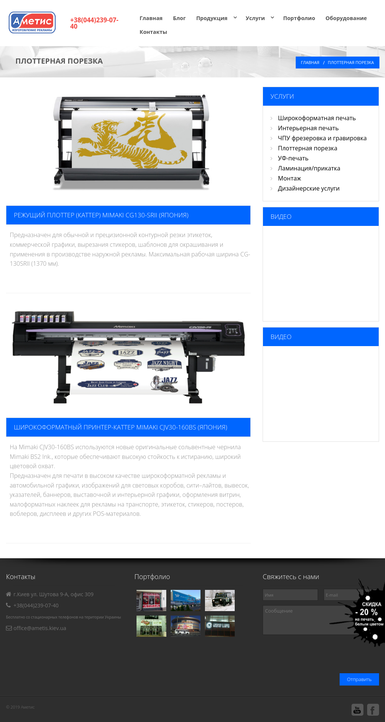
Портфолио (299, 18)
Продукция (211, 18)
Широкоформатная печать (317, 118)
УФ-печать (293, 158)
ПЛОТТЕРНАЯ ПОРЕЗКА (351, 62)
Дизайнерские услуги (309, 188)
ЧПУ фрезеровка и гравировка (322, 138)
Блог (179, 18)
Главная (151, 18)
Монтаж (289, 178)
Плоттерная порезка (307, 148)
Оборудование (346, 18)
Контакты (153, 31)
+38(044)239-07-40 (94, 23)
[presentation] (322, 655)
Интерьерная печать (308, 128)
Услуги (255, 18)
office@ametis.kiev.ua (39, 628)
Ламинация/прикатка (309, 168)
